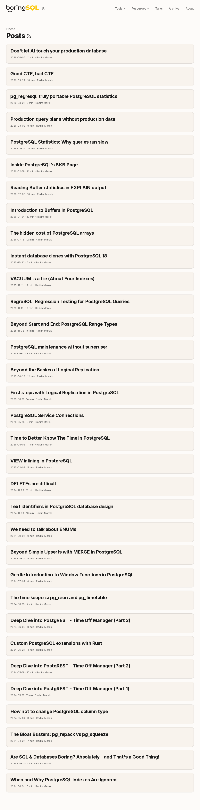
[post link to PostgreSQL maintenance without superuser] (100, 349)
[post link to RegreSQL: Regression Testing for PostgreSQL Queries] (100, 304)
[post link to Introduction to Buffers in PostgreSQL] (100, 213)
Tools (120, 8)
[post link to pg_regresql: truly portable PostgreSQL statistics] (100, 99)
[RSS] (29, 35)
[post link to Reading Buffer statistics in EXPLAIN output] (100, 190)
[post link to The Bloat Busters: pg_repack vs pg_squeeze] (100, 737)
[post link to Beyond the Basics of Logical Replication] (100, 372)
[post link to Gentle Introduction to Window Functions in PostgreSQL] (100, 577)
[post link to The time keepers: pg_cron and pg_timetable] (100, 600)
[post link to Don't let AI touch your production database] (100, 53)
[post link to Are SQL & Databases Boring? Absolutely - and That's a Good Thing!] (100, 759)
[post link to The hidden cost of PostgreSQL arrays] (100, 236)
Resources (140, 8)
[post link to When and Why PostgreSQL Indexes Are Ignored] (100, 782)
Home (10, 29)
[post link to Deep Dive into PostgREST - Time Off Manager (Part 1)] (100, 691)
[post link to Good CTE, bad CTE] (100, 76)
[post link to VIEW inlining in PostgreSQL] (100, 463)
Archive (174, 8)
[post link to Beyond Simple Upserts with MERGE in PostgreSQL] (100, 554)
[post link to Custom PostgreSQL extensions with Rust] (100, 646)
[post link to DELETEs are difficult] (100, 486)
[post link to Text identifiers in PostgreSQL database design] (100, 509)
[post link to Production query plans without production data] (100, 122)
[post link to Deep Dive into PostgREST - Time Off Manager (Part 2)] (100, 668)
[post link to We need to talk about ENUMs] (100, 532)
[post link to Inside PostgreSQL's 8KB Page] (100, 167)
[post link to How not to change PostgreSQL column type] (100, 714)
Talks (159, 8)
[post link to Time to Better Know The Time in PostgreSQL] (100, 441)
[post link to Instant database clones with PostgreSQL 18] (100, 258)
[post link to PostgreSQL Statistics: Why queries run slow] (100, 144)
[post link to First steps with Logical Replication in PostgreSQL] (100, 395)
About (190, 8)
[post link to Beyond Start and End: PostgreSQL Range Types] (100, 327)
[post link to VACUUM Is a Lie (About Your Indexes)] (100, 281)
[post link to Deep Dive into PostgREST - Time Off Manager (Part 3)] (100, 623)
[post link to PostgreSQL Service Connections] (100, 418)
